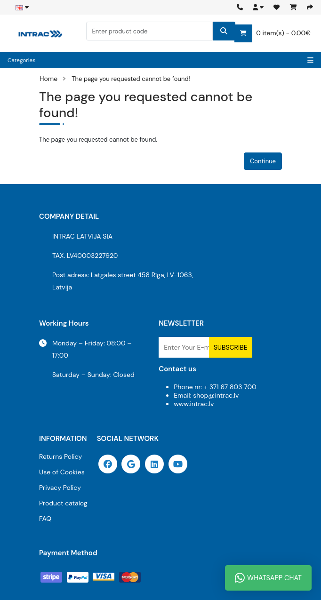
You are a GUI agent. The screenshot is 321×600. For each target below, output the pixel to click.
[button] (258, 7)
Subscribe (231, 347)
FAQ (45, 518)
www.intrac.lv (194, 404)
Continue (263, 161)
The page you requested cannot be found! (131, 79)
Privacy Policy (60, 487)
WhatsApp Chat (268, 578)
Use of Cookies (62, 472)
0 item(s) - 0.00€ (272, 33)
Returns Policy (60, 456)
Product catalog (63, 503)
